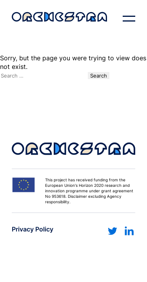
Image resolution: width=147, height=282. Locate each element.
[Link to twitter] (112, 231)
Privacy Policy (32, 229)
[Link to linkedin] (129, 231)
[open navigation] (129, 19)
